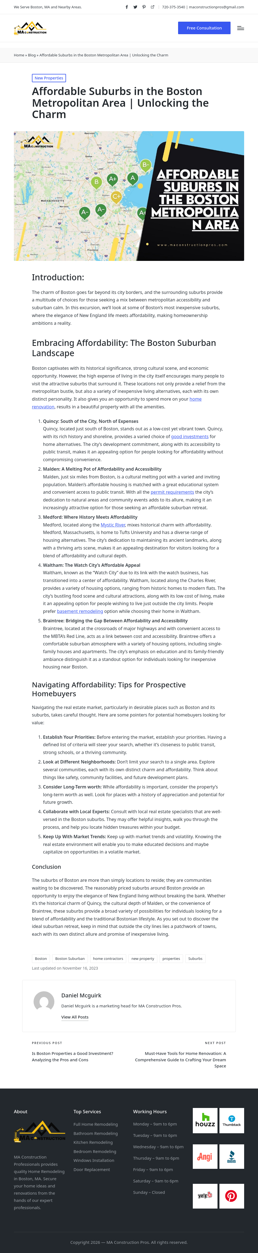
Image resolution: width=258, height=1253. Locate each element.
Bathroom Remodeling (96, 1133)
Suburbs (195, 958)
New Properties (49, 78)
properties (171, 958)
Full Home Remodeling (96, 1124)
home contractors (108, 958)
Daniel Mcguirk (81, 995)
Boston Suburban (70, 958)
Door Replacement (92, 1169)
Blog (32, 55)
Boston (41, 958)
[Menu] (240, 28)
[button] (204, 28)
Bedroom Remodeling (95, 1151)
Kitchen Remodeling (93, 1142)
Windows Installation (94, 1160)
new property (142, 958)
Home (19, 55)
